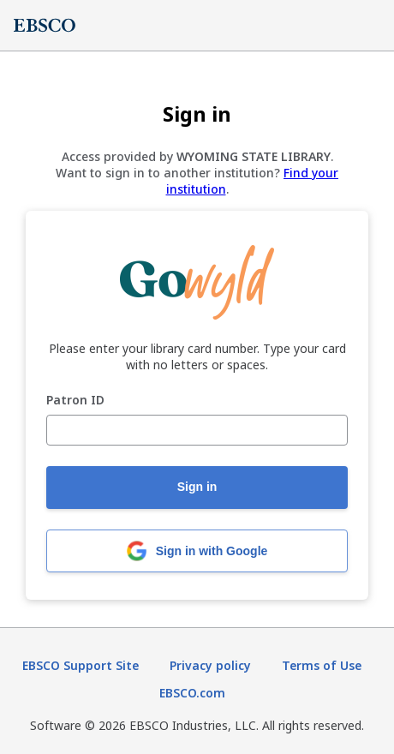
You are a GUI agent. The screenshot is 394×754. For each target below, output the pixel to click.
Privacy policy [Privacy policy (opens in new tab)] (210, 665)
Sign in (197, 487)
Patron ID (75, 400)
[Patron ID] (197, 430)
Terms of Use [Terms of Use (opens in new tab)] (321, 665)
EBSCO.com (192, 693)
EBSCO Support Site (80, 665)
